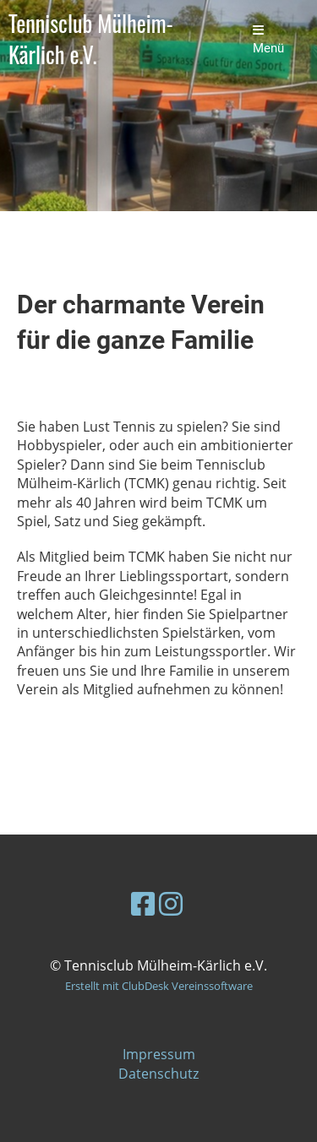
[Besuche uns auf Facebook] (143, 903)
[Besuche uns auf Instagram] (171, 903)
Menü (268, 40)
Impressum (159, 1054)
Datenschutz (158, 1073)
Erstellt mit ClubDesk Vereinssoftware (159, 985)
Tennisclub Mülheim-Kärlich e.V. (90, 39)
